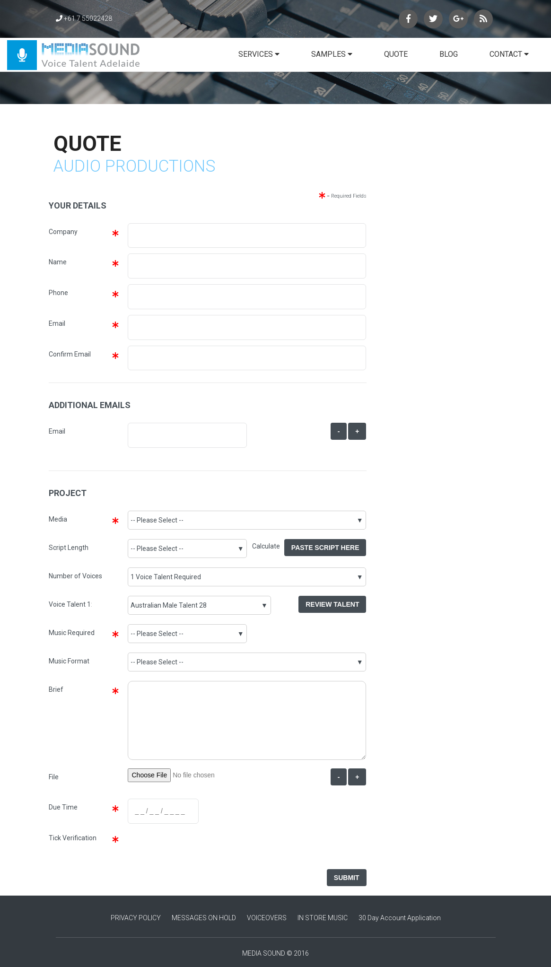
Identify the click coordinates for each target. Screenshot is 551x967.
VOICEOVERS (267, 918)
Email (57, 323)
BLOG (448, 54)
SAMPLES (331, 54)
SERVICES (259, 54)
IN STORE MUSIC (322, 918)
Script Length (68, 547)
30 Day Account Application (400, 918)
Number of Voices (75, 576)
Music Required (72, 632)
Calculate (268, 546)
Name (58, 262)
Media (58, 519)
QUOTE (396, 54)
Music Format (69, 661)
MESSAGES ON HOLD (204, 918)
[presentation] (198, 847)
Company (63, 231)
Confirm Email (70, 354)
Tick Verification (72, 838)
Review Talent (332, 604)
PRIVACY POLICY (136, 918)
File (54, 777)
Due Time (63, 807)
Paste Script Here (325, 547)
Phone (58, 292)
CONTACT (509, 54)
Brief (56, 689)
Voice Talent (67, 604)
